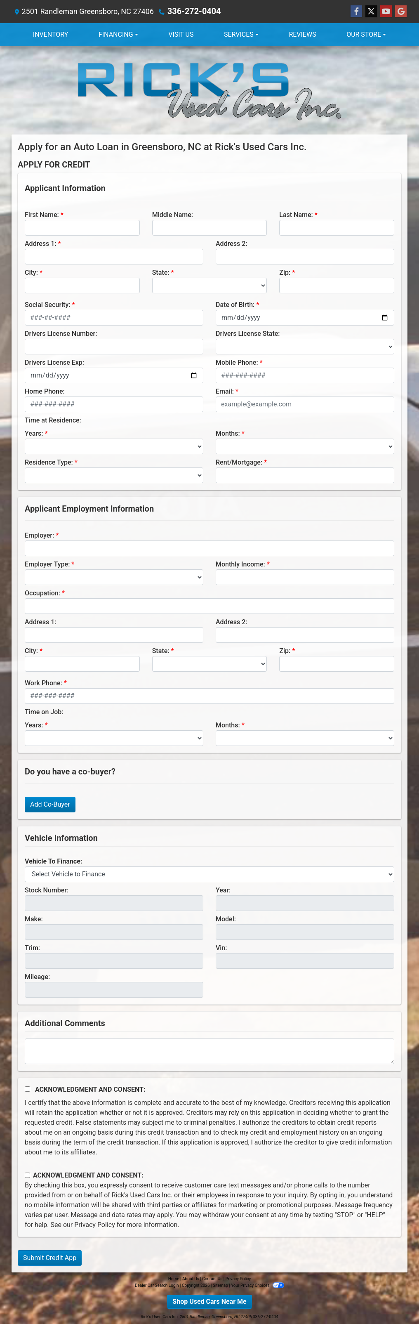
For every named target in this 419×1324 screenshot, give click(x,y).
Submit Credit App (49, 1258)
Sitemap (220, 1285)
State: (160, 272)
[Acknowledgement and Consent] (27, 1089)
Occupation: (42, 593)
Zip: (284, 272)
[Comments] (209, 1051)
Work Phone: (43, 683)
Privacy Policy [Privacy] (238, 1279)
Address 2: (231, 244)
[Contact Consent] (27, 1175)
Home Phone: (45, 391)
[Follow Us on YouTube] (386, 11)
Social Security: (48, 305)
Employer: (39, 535)
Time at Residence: (53, 420)
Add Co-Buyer (50, 804)
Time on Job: (44, 712)
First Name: (42, 215)
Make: (34, 919)
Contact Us (212, 1279)
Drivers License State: (248, 333)
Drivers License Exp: (54, 362)
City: (31, 272)
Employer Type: (47, 564)
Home (173, 1279)
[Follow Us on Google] (401, 11)
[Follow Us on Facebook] (356, 11)
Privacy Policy (94, 1225)
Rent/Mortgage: (239, 462)
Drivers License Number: (61, 333)
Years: (34, 433)
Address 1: (40, 244)
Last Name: (296, 215)
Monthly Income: (240, 564)
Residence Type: (49, 462)
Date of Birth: (235, 305)
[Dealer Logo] (209, 90)
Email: (225, 391)
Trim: (32, 948)
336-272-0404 (191, 11)
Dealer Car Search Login (157, 1285)
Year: (223, 890)
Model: (226, 919)
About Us (190, 1279)
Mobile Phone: (237, 362)
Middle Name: (172, 215)
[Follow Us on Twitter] (371, 11)
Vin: (221, 948)
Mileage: (37, 977)
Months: (228, 433)
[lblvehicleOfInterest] (209, 874)
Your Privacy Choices (257, 1285)
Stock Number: (46, 890)
